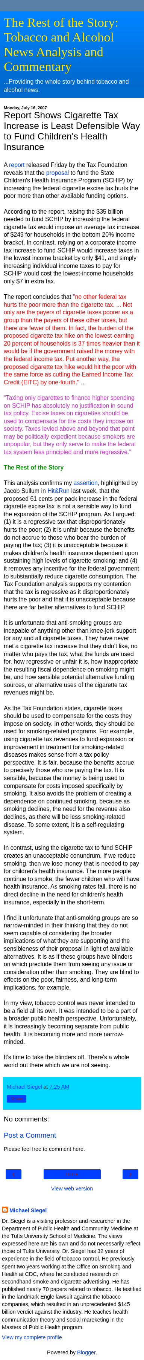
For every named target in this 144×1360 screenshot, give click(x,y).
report (16, 165)
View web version (72, 1189)
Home (72, 1174)
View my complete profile (32, 1337)
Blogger (86, 1352)
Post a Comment (30, 1135)
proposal (57, 173)
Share (17, 1098)
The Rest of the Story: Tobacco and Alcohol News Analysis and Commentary (61, 44)
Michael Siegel (28, 1210)
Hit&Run (58, 491)
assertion (86, 483)
